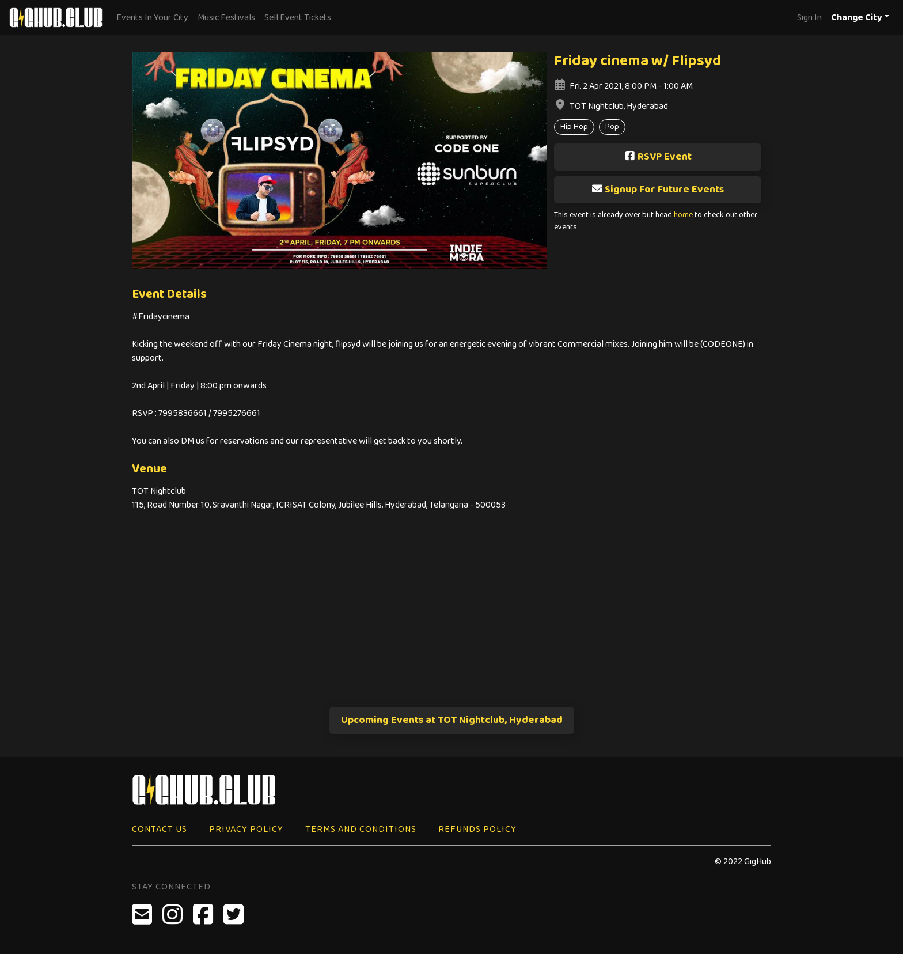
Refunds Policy (477, 829)
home (683, 215)
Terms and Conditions (360, 829)
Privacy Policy (246, 829)
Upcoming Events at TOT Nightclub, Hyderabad (452, 720)
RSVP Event (658, 156)
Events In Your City (152, 17)
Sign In (809, 17)
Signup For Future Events (657, 189)
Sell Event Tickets (297, 17)
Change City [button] (856, 17)
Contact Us (159, 829)
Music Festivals (226, 17)
